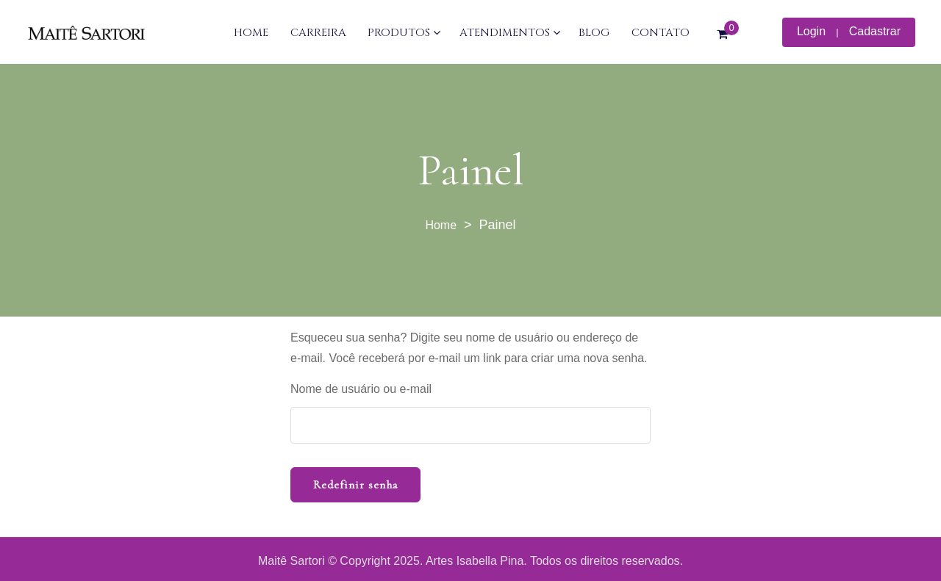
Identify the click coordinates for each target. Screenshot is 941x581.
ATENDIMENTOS (504, 32)
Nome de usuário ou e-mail (361, 389)
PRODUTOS (399, 32)
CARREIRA (318, 32)
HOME (251, 32)
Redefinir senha (355, 484)
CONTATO (660, 32)
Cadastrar (875, 31)
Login (811, 31)
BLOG (594, 32)
